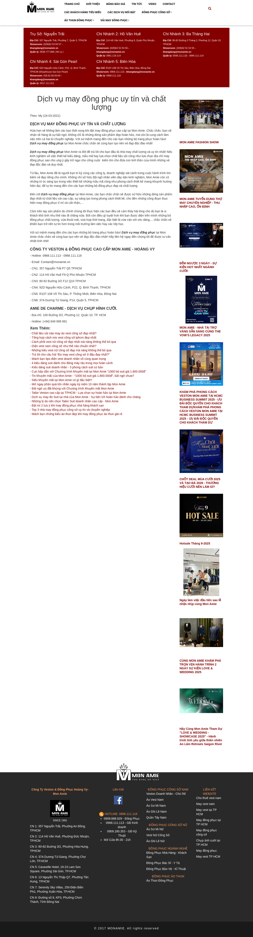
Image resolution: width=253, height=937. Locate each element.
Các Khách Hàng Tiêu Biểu (82, 12)
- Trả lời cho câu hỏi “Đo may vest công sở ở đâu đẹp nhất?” (70, 354)
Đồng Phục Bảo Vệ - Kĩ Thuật (166, 869)
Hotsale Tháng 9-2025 (195, 543)
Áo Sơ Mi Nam (156, 805)
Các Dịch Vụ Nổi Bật (122, 12)
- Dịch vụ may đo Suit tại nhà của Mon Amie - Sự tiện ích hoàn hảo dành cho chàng (85, 397)
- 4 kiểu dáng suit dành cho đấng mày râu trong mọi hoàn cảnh (71, 363)
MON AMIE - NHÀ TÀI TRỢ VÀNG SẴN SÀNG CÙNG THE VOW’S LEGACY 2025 (200, 331)
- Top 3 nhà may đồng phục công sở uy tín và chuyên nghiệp (70, 409)
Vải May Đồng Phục (114, 20)
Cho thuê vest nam (208, 798)
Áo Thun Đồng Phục (79, 20)
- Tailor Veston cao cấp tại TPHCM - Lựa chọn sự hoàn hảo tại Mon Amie (78, 392)
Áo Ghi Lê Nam (156, 811)
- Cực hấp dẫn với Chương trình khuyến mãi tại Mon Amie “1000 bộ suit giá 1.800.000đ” (88, 371)
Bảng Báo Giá (115, 4)
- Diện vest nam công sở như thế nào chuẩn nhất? (63, 346)
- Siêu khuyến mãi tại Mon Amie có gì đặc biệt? (61, 380)
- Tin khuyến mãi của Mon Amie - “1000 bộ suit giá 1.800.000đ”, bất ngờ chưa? (82, 375)
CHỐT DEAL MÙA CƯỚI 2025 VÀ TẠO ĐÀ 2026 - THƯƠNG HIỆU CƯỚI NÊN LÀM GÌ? (200, 482)
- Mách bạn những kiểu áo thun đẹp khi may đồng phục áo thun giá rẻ (76, 414)
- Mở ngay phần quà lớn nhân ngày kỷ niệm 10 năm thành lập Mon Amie (77, 384)
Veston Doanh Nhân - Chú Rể (166, 793)
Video (152, 4)
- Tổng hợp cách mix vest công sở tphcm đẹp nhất (63, 337)
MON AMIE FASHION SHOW (199, 142)
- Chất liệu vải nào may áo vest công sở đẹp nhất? (63, 333)
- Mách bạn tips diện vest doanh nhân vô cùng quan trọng (68, 358)
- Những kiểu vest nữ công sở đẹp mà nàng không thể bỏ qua (70, 350)
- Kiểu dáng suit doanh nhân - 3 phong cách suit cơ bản (66, 367)
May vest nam (205, 804)
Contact (169, 4)
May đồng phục (206, 850)
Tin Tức (137, 4)
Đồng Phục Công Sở (157, 12)
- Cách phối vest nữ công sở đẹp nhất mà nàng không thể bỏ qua (73, 341)
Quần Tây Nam (156, 817)
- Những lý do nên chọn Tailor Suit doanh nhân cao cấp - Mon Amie (74, 401)
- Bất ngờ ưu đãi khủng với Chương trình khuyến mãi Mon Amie (72, 388)
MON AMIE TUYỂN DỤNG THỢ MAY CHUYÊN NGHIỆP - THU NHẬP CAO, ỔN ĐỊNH (201, 202)
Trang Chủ (72, 4)
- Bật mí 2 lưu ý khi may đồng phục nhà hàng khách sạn (67, 405)
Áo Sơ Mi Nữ (154, 829)
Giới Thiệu (93, 4)
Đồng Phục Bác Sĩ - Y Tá (163, 863)
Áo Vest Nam (155, 799)
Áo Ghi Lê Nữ (155, 841)
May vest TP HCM (208, 856)
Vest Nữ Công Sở (158, 835)
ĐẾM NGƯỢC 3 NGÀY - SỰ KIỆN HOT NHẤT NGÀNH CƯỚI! (198, 267)
